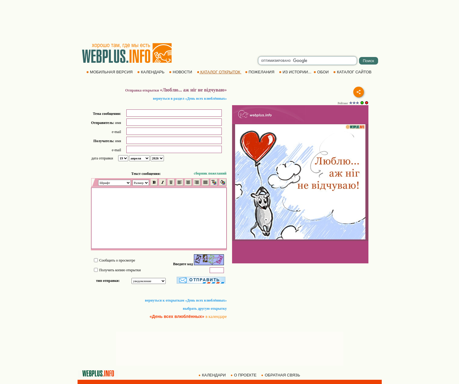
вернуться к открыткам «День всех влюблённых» (186, 300)
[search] (307, 60)
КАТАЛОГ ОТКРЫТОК (219, 72)
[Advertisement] (229, 21)
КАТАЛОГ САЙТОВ (352, 72)
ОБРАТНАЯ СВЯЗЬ (281, 375)
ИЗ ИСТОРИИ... (295, 72)
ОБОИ (322, 72)
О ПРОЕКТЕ (244, 375)
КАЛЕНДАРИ (212, 375)
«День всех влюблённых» (177, 316)
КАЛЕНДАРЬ (151, 72)
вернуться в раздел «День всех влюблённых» (190, 98)
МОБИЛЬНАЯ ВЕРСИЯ (110, 72)
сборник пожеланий (210, 173)
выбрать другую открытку (205, 308)
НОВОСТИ (181, 72)
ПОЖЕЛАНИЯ (260, 72)
